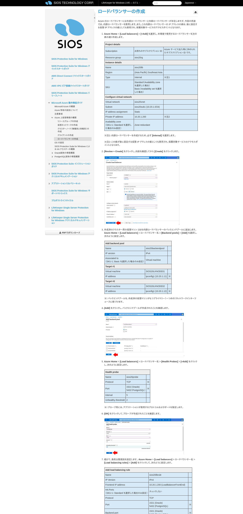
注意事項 (59, 114)
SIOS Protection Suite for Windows (69, 59)
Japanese (190, 3)
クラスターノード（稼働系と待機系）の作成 (73, 130)
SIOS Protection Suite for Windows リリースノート (70, 94)
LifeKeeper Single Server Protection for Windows (68, 209)
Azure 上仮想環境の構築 (63, 118)
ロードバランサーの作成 (68, 139)
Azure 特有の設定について (66, 110)
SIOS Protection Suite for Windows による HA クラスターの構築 (72, 147)
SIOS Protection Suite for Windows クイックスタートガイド (70, 67)
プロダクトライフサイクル (62, 200)
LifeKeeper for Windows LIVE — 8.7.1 (121, 3)
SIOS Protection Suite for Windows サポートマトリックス (70, 192)
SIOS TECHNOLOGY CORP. (74, 2)
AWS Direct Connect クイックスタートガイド (71, 77)
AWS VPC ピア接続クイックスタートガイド (70, 86)
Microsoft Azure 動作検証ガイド (65, 103)
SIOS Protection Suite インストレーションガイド (69, 165)
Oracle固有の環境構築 (63, 153)
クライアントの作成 (65, 135)
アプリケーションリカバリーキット (64, 183)
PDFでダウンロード (69, 232)
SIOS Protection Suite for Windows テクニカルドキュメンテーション (69, 175)
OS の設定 (59, 142)
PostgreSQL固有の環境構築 (65, 156)
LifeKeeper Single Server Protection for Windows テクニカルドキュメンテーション (69, 220)
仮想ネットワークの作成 (67, 125)
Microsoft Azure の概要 (65, 106)
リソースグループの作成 (68, 121)
